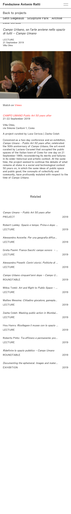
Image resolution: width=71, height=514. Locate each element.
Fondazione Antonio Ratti (21, 4)
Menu (66, 4)
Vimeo (18, 105)
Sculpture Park (38, 18)
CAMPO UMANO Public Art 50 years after (27, 115)
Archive (57, 18)
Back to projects (14, 12)
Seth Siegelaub (13, 18)
